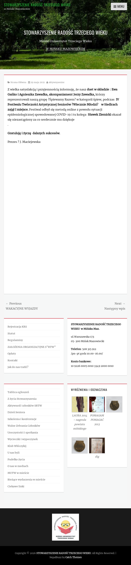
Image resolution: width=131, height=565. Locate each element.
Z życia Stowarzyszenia (22, 398)
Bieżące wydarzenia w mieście (26, 479)
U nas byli (14, 452)
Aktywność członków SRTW (25, 405)
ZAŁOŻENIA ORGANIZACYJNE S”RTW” (32, 347)
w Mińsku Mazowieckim (65, 49)
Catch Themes (73, 557)
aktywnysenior (57, 82)
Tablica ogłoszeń (18, 392)
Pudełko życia (16, 459)
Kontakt (13, 360)
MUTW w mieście (18, 473)
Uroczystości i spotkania (23, 432)
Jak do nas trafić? (18, 367)
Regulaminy (15, 340)
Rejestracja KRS (17, 326)
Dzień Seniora (16, 412)
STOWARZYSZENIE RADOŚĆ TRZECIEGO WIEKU (37, 4)
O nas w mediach (18, 466)
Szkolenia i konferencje (22, 419)
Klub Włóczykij (17, 446)
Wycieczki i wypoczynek (23, 439)
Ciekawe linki (16, 486)
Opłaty (12, 353)
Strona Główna (18, 82)
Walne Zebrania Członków (24, 425)
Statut (11, 333)
